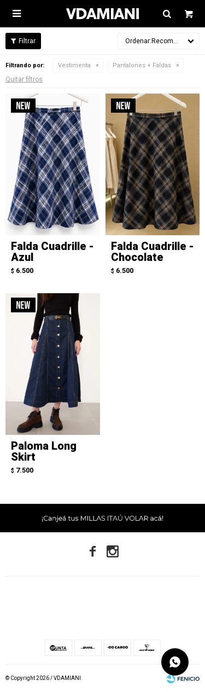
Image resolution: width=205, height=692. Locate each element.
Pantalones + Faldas (142, 65)
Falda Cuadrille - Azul (52, 252)
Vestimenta (74, 65)
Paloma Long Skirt (44, 451)
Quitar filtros (24, 79)
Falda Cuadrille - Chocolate (152, 252)
